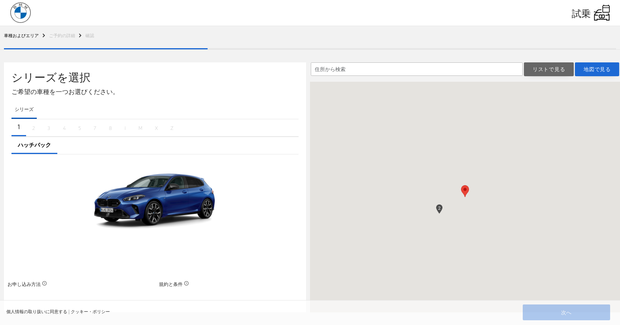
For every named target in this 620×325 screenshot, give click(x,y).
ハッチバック (34, 144)
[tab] (24, 110)
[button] (465, 191)
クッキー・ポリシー (90, 311)
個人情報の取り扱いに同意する (36, 311)
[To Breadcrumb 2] (21, 35)
